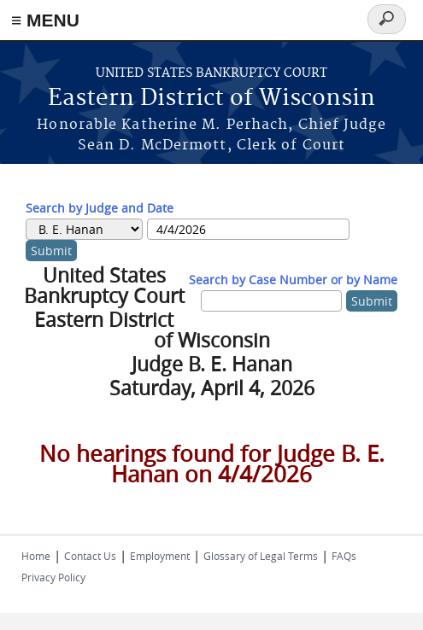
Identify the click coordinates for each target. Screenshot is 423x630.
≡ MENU (45, 20)
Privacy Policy (53, 577)
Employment (160, 556)
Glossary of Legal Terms (260, 556)
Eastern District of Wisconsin (211, 99)
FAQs (344, 556)
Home (35, 556)
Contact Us (90, 556)
